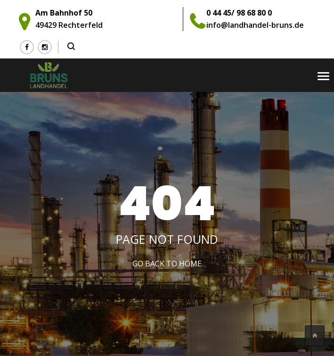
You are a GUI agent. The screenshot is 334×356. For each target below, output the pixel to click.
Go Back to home (167, 263)
